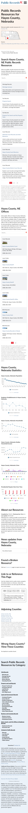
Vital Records (4, 672)
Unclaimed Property (6, 697)
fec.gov (16, 503)
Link (5, 590)
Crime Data (4, 735)
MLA (14, 590)
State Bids (4, 708)
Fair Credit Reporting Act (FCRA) (11, 753)
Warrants (4, 732)
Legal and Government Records (9, 694)
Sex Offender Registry (7, 738)
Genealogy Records (6, 680)
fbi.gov (16, 481)
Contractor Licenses (6, 717)
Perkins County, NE (6, 621)
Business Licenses (6, 716)
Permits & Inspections (7, 700)
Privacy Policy (20, 761)
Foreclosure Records (7, 687)
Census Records (5, 698)
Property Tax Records (7, 686)
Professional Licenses (7, 719)
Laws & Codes (5, 703)
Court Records (5, 734)
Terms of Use (4, 763)
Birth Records (5, 674)
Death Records (5, 677)
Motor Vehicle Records (7, 711)
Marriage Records (6, 676)
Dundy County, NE (6, 615)
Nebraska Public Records (7, 51)
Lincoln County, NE (6, 619)
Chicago (9, 590)
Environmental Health (7, 706)
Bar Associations (6, 705)
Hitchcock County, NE (7, 618)
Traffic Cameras (5, 740)
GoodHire (13, 760)
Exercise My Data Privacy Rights (9, 778)
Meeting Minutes (6, 709)
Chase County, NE (6, 613)
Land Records (5, 689)
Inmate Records (5, 737)
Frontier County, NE (6, 616)
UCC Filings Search (6, 692)
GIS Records (5, 690)
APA (18, 590)
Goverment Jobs (6, 727)
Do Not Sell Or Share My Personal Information (13, 774)
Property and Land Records (8, 683)
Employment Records (7, 726)
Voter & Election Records (8, 702)
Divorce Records (6, 679)
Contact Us (9, 567)
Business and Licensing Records (9, 713)
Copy (23, 590)
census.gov (16, 392)
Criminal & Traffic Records (8, 730)
